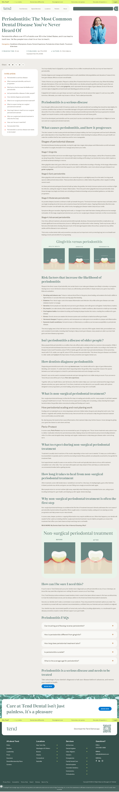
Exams (29, 44)
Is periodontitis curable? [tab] (54, 652)
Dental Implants (71, 765)
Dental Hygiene (70, 749)
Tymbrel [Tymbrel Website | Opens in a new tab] (114, 782)
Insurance (10, 758)
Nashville (39, 762)
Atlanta (38, 755)
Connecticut (40, 758)
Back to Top (45, 782)
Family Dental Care (72, 762)
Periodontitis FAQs (13, 126)
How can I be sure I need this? (16, 122)
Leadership (10, 752)
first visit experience (72, 378)
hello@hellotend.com (102, 754)
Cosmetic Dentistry (72, 768)
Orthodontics (70, 774)
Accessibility (15, 782)
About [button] (65, 9)
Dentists (9, 749)
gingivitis (67, 86)
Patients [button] (57, 9)
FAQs (8, 746)
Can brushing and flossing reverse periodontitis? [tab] (64, 625)
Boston (38, 752)
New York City (40, 746)
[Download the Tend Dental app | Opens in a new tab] (107, 729)
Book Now (48, 686)
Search (31, 782)
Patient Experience (38, 44)
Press (8, 755)
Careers (9, 765)
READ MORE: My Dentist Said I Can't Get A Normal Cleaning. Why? (64, 525)
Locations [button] (48, 9)
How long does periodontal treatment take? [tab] (62, 643)
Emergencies (70, 758)
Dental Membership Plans (14, 762)
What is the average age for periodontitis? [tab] (61, 660)
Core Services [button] (25, 9)
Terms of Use (24, 782)
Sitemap (37, 782)
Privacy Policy (6, 782)
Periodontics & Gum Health (55, 44)
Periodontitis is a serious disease (17, 77)
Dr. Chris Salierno (65, 51)
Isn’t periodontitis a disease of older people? (21, 93)
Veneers (68, 755)
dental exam (75, 366)
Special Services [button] (37, 9)
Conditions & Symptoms (18, 44)
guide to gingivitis (47, 169)
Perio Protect (55, 430)
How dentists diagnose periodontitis (18, 97)
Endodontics (70, 771)
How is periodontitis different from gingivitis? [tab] (62, 634)
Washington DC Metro (43, 749)
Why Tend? (5, 2)
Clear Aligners (70, 752)
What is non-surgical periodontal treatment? (21, 100)
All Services (69, 746)
